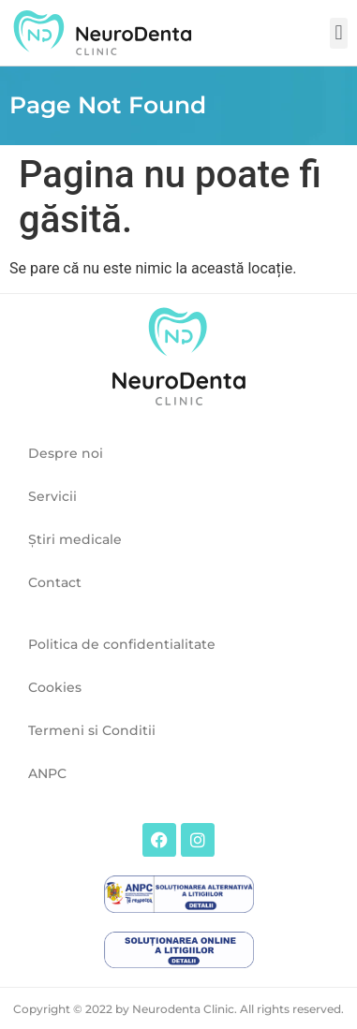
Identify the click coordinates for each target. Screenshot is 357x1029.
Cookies (55, 687)
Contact (55, 582)
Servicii (52, 496)
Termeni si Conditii (92, 730)
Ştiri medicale (75, 539)
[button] (339, 33)
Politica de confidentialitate (122, 644)
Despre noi (65, 453)
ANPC (47, 773)
